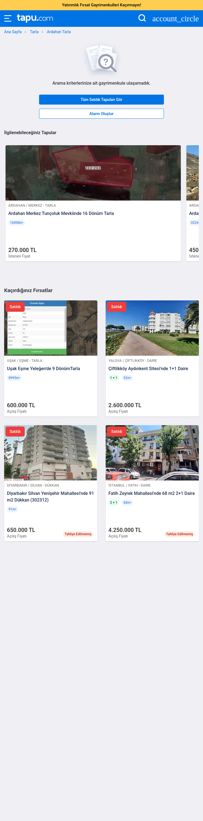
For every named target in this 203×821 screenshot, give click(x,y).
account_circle (175, 19)
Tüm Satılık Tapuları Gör (102, 99)
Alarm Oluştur (101, 113)
